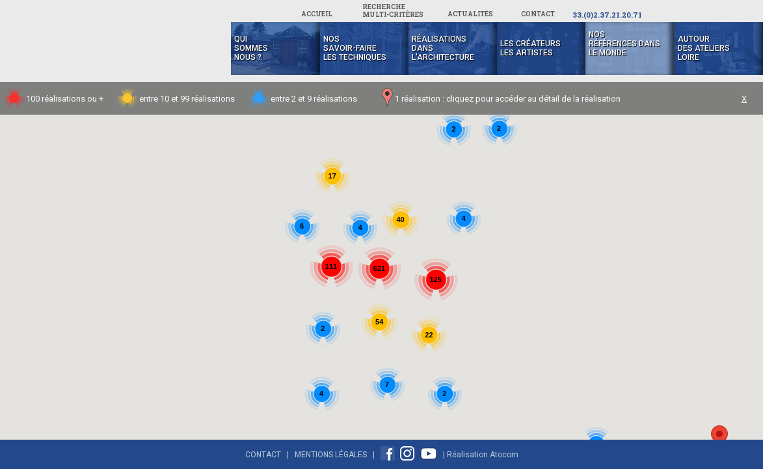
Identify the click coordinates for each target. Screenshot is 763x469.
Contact (263, 454)
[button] (719, 437)
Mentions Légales (331, 454)
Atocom (504, 454)
